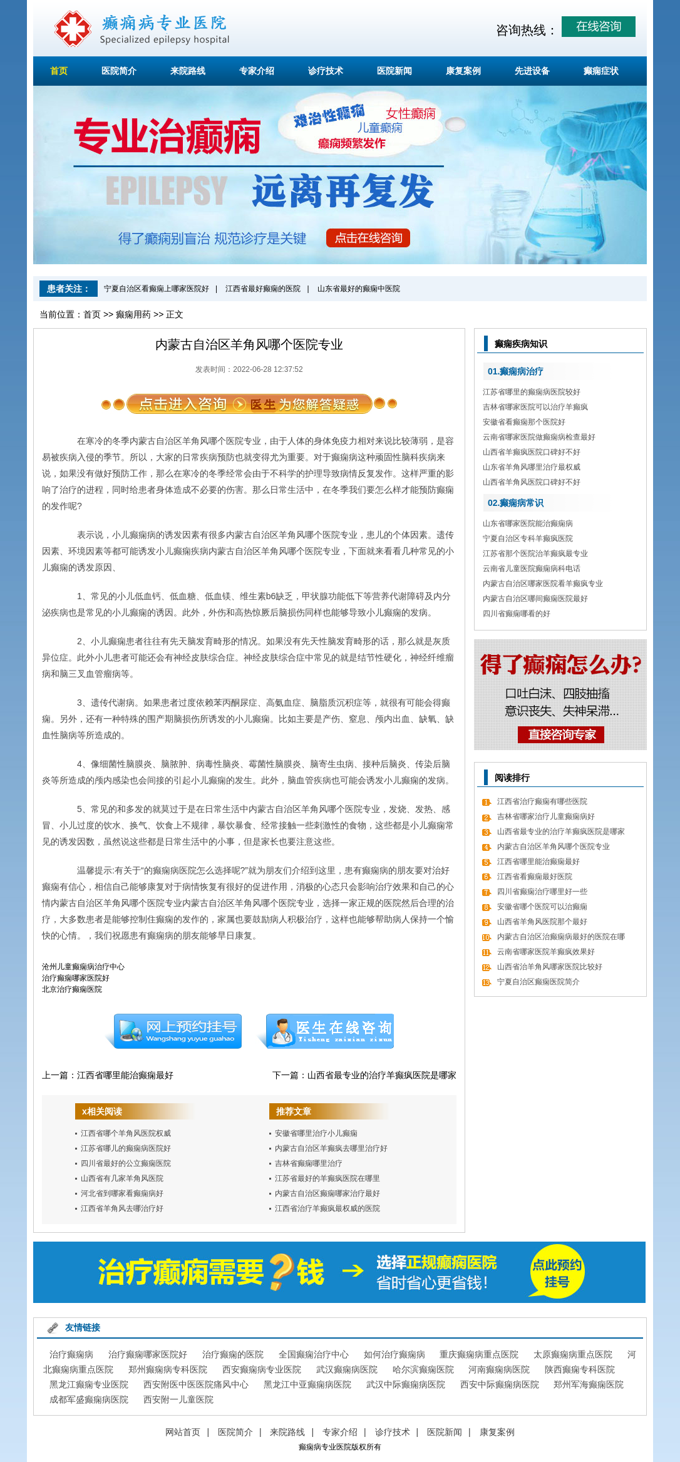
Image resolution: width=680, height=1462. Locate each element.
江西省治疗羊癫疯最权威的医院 (327, 1208)
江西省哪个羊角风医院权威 (126, 1133)
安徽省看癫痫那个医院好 (524, 422)
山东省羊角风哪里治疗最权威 (531, 467)
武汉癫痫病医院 (347, 1369)
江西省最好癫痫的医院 (263, 288)
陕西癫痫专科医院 (580, 1369)
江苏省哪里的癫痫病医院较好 (531, 392)
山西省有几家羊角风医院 (122, 1178)
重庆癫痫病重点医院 (479, 1354)
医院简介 (119, 71)
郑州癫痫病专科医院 (167, 1369)
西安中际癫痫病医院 (499, 1384)
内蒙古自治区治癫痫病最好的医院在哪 (561, 936)
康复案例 (463, 71)
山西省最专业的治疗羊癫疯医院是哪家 (381, 1075)
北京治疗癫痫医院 (72, 989)
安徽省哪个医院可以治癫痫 (542, 906)
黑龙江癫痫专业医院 (88, 1384)
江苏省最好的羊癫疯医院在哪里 (327, 1178)
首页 (59, 71)
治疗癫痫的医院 (233, 1354)
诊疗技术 (325, 71)
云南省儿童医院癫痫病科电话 (531, 568)
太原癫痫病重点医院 (572, 1354)
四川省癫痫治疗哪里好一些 (542, 891)
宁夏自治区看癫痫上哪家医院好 (156, 288)
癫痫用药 (133, 314)
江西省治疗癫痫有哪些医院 (542, 801)
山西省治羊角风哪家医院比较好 (549, 966)
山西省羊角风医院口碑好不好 (531, 482)
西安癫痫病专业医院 (261, 1369)
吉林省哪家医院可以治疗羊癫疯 (535, 407)
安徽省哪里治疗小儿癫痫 (316, 1133)
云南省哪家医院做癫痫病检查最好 (539, 437)
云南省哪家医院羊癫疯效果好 (546, 951)
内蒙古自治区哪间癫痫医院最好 (535, 598)
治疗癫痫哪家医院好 (76, 978)
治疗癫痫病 (71, 1354)
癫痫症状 (601, 71)
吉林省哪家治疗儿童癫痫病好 (546, 816)
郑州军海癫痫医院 (589, 1384)
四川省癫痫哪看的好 (516, 613)
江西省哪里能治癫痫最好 (125, 1075)
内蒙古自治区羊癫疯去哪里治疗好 (331, 1148)
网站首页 (182, 1432)
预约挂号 (173, 1031)
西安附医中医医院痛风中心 (196, 1384)
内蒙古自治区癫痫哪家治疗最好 (327, 1193)
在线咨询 (325, 1031)
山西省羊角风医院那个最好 (542, 921)
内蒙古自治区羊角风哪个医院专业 (553, 846)
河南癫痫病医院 (499, 1369)
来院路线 (187, 71)
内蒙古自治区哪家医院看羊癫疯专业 (543, 583)
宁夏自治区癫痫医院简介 (538, 981)
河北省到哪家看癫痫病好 (122, 1193)
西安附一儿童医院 (178, 1399)
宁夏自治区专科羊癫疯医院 (528, 538)
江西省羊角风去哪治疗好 (122, 1208)
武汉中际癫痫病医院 (405, 1384)
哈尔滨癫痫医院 (423, 1369)
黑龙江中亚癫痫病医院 (307, 1384)
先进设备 (532, 71)
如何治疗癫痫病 (394, 1354)
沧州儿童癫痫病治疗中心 (83, 966)
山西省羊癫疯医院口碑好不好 (531, 452)
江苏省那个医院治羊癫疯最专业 (535, 553)
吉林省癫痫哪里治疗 (309, 1163)
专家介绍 (256, 71)
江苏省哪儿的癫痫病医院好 (126, 1148)
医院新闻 (394, 71)
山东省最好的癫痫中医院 (358, 288)
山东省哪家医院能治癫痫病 (528, 523)
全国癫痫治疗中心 (314, 1354)
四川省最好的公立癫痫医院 (126, 1163)
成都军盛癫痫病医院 (88, 1399)
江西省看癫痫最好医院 (534, 876)
